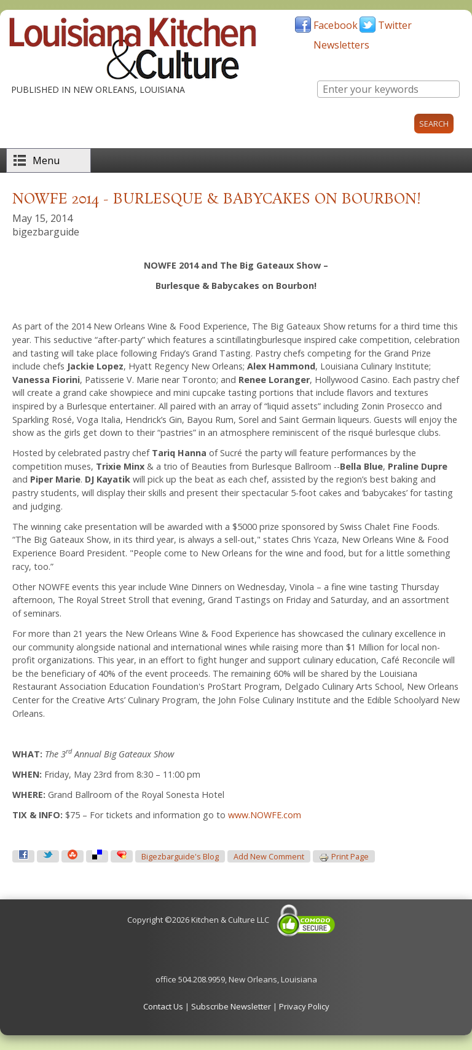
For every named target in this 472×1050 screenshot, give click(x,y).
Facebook (335, 25)
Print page (344, 856)
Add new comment (269, 856)
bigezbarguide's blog (180, 856)
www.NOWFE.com (264, 815)
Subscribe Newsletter (231, 1006)
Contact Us (163, 1006)
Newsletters (341, 45)
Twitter (395, 25)
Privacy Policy (304, 1006)
